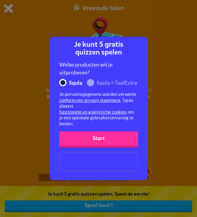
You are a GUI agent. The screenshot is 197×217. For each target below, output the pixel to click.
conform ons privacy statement (90, 100)
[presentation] (98, 162)
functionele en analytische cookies (93, 112)
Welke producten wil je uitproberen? (85, 68)
